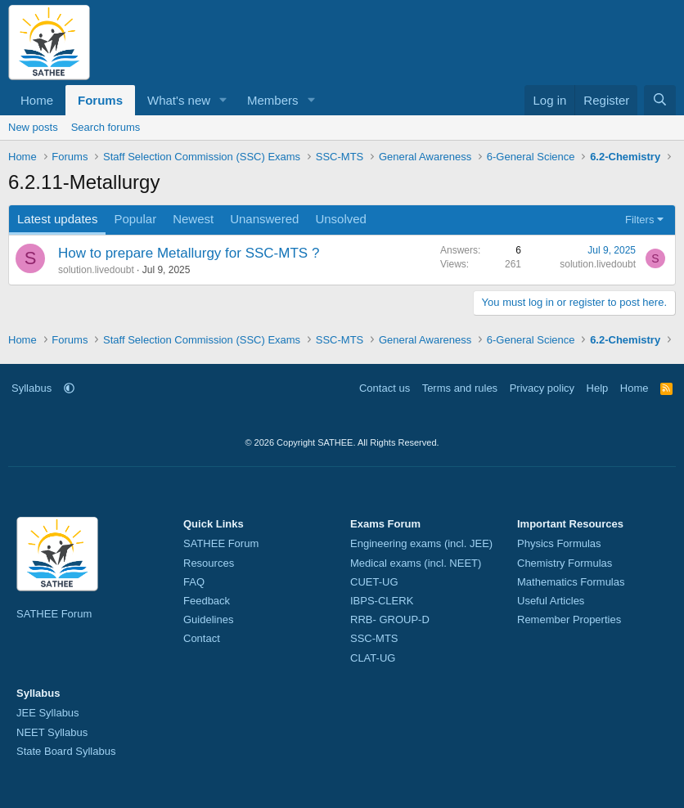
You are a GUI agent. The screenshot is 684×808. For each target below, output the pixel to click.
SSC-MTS (374, 638)
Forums (100, 100)
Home (36, 100)
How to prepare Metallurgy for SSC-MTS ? (188, 253)
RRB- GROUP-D (390, 619)
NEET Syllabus (52, 732)
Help (598, 388)
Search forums (106, 127)
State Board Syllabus (65, 751)
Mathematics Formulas (570, 582)
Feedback (206, 601)
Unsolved (341, 219)
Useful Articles (550, 601)
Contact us (384, 388)
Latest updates (57, 219)
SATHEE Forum (54, 614)
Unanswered (264, 219)
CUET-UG (374, 582)
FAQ (194, 582)
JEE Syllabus (47, 713)
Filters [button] (639, 219)
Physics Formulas (559, 543)
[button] (223, 100)
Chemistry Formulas (564, 563)
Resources (208, 563)
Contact (201, 638)
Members (273, 100)
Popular (135, 219)
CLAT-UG (372, 658)
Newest (193, 219)
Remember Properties (569, 619)
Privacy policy (542, 388)
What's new (178, 100)
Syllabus (31, 388)
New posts (33, 127)
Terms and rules (459, 388)
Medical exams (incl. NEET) (415, 563)
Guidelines (208, 619)
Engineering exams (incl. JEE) (421, 543)
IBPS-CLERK (381, 601)
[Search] (660, 100)
